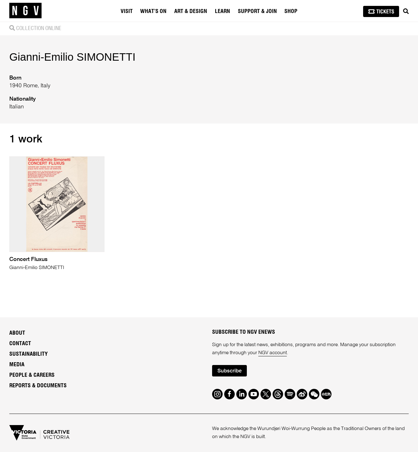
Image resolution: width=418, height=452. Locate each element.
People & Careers (32, 375)
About (17, 333)
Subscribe (229, 371)
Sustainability (28, 354)
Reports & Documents (38, 386)
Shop (290, 11)
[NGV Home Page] (25, 11)
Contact (20, 343)
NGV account (272, 352)
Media (16, 364)
